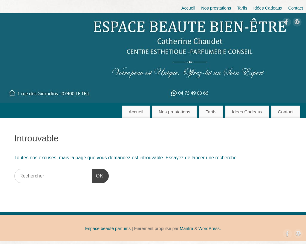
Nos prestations (216, 8)
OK (97, 175)
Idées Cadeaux (267, 8)
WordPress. (209, 228)
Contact (295, 8)
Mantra (186, 228)
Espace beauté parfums (108, 228)
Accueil (188, 8)
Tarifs (242, 8)
